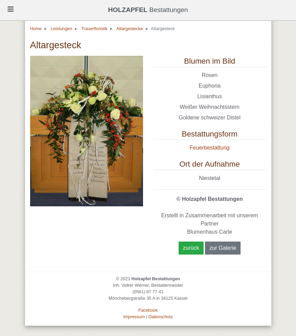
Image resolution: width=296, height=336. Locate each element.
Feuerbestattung (210, 148)
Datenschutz (161, 316)
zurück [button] (191, 248)
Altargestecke (129, 28)
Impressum (134, 316)
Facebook (147, 310)
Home (36, 28)
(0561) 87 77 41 (147, 291)
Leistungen (61, 28)
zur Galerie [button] (222, 248)
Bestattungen (148, 9)
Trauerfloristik (94, 28)
